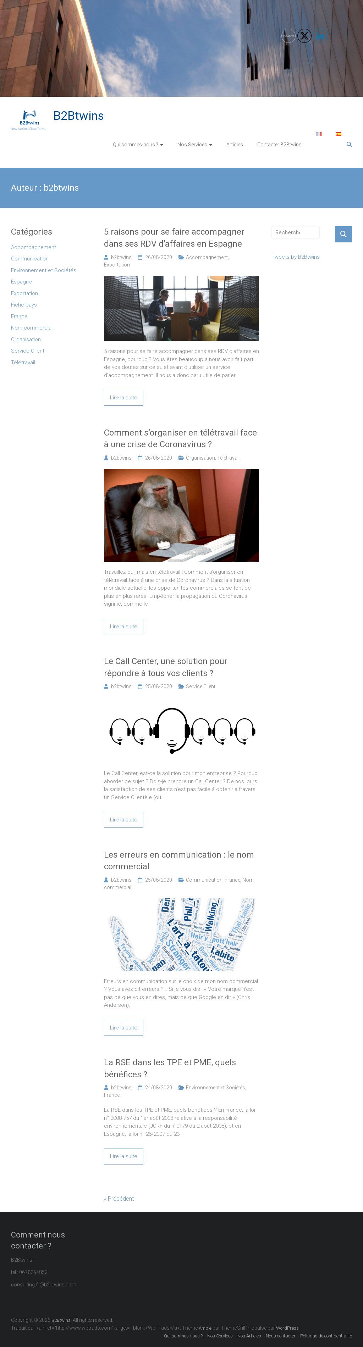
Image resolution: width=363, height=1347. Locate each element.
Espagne (21, 282)
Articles (234, 144)
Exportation (117, 265)
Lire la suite (123, 397)
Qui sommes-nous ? (135, 144)
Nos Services (192, 144)
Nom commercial (32, 328)
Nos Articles (249, 1335)
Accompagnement (207, 257)
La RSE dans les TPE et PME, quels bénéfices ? (170, 1068)
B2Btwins (78, 115)
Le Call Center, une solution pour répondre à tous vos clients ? (165, 667)
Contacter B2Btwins (279, 144)
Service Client (200, 686)
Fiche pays (24, 305)
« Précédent (119, 1198)
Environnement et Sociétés (215, 1087)
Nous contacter (281, 1335)
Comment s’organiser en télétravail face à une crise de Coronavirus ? (180, 439)
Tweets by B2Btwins (295, 257)
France (232, 880)
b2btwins (121, 257)
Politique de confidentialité (326, 1335)
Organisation (200, 458)
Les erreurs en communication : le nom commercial (179, 861)
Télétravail (228, 458)
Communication (204, 880)
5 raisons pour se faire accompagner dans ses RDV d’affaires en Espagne (174, 238)
